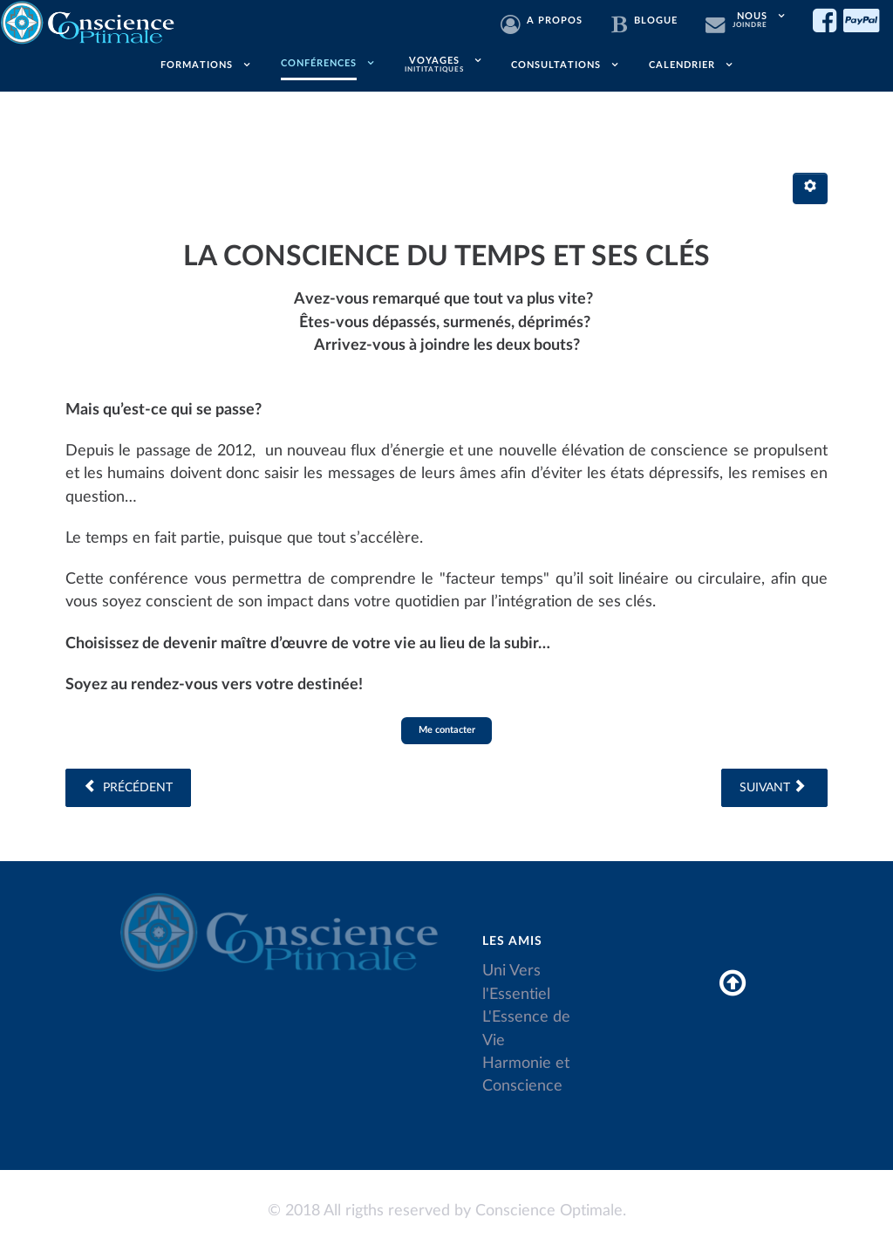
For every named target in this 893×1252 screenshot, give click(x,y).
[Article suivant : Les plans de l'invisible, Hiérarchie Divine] (774, 788)
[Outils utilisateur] (810, 188)
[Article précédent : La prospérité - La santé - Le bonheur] (128, 788)
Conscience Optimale (549, 1210)
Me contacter (447, 730)
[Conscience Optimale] (89, 21)
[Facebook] (828, 20)
